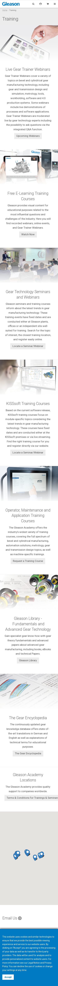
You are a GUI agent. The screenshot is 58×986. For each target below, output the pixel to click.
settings (11, 970)
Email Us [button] (11, 918)
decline (20, 966)
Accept (8, 977)
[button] (28, 853)
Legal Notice (34, 963)
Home (4, 10)
